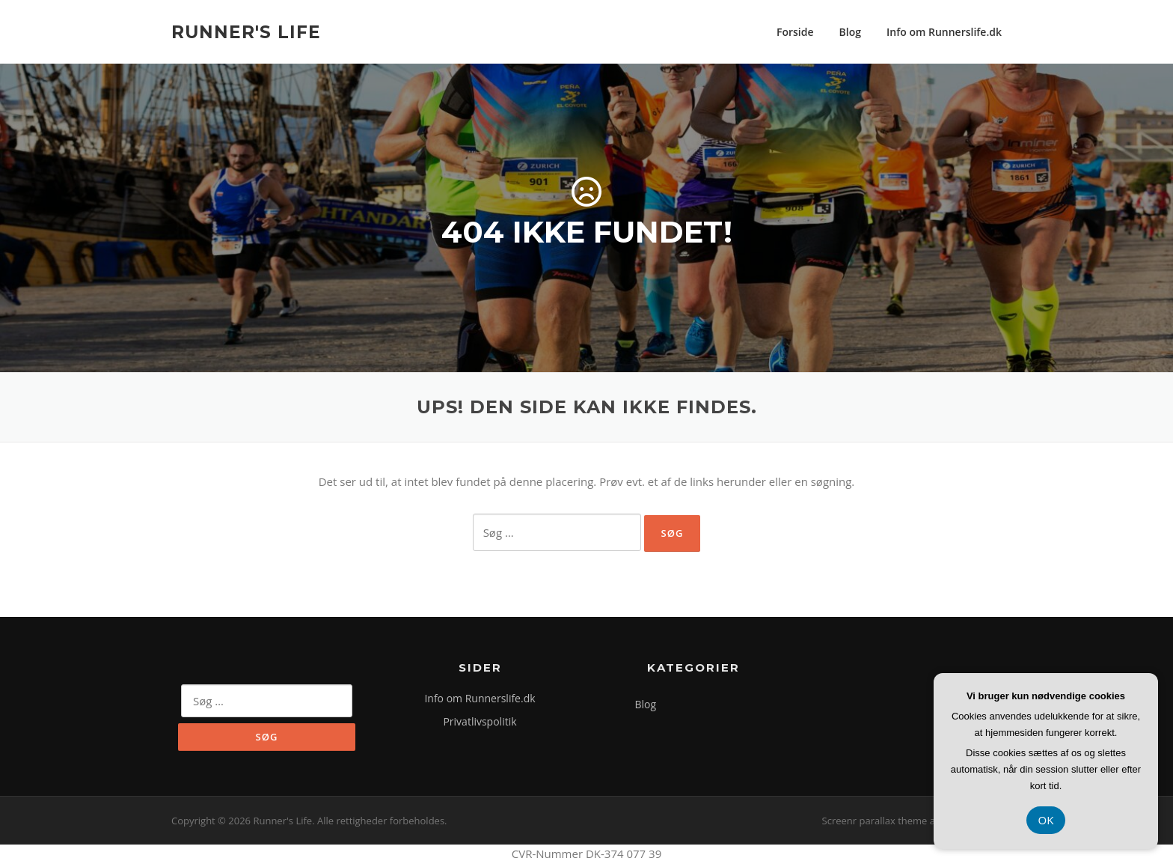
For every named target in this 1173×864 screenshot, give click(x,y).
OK (1046, 819)
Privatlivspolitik (479, 721)
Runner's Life (246, 31)
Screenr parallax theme (875, 820)
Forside (795, 32)
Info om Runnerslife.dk (944, 32)
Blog (850, 32)
